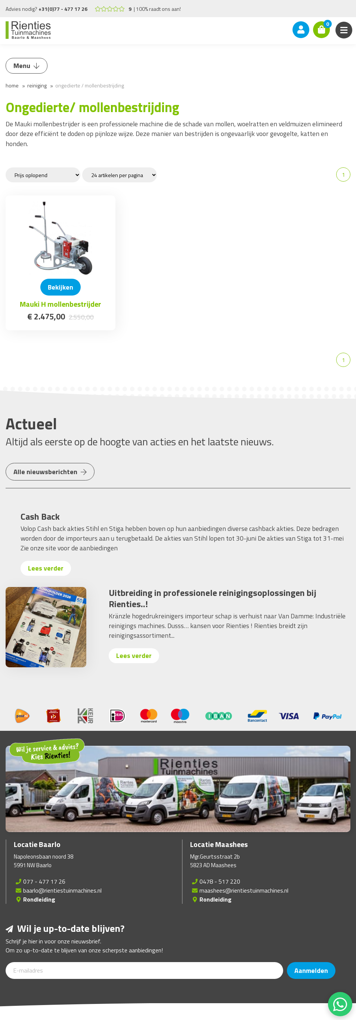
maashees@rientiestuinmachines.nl (243, 890)
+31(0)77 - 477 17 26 (62, 9)
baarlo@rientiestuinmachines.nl (62, 890)
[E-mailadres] (144, 970)
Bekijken (60, 287)
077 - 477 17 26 (44, 881)
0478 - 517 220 (219, 881)
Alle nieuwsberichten (50, 472)
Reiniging (37, 85)
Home (12, 85)
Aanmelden (311, 970)
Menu (26, 66)
